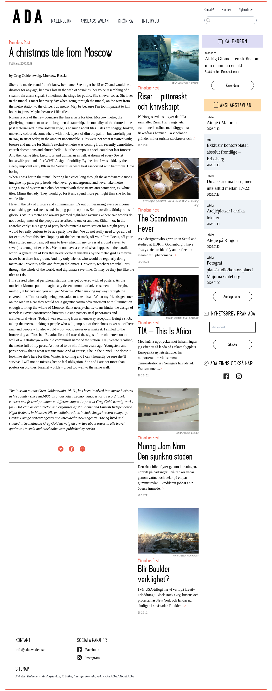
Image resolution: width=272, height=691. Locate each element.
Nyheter (20, 676)
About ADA (126, 676)
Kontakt (226, 9)
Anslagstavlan (232, 296)
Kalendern (232, 85)
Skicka (232, 344)
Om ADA (209, 9)
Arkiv (100, 676)
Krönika (67, 676)
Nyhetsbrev (246, 9)
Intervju (79, 676)
